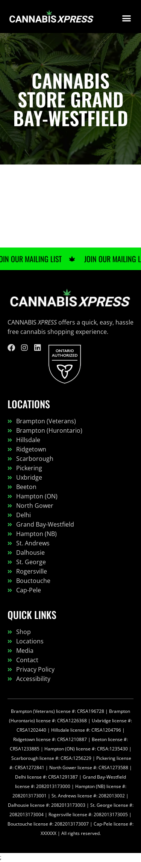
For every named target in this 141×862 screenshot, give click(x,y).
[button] (127, 18)
